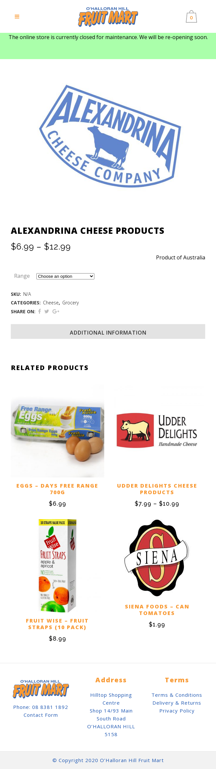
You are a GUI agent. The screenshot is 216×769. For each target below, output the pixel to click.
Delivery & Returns (176, 702)
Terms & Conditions (176, 695)
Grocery (70, 302)
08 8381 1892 (50, 707)
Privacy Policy (177, 710)
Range (22, 275)
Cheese (51, 302)
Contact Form (41, 715)
